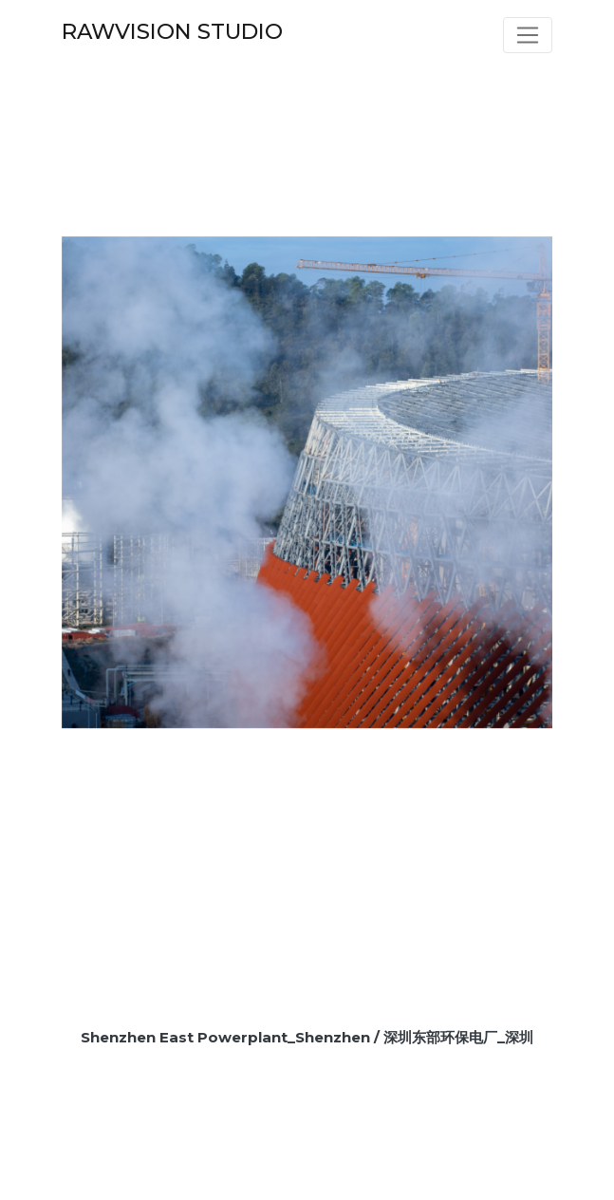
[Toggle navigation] (528, 35)
